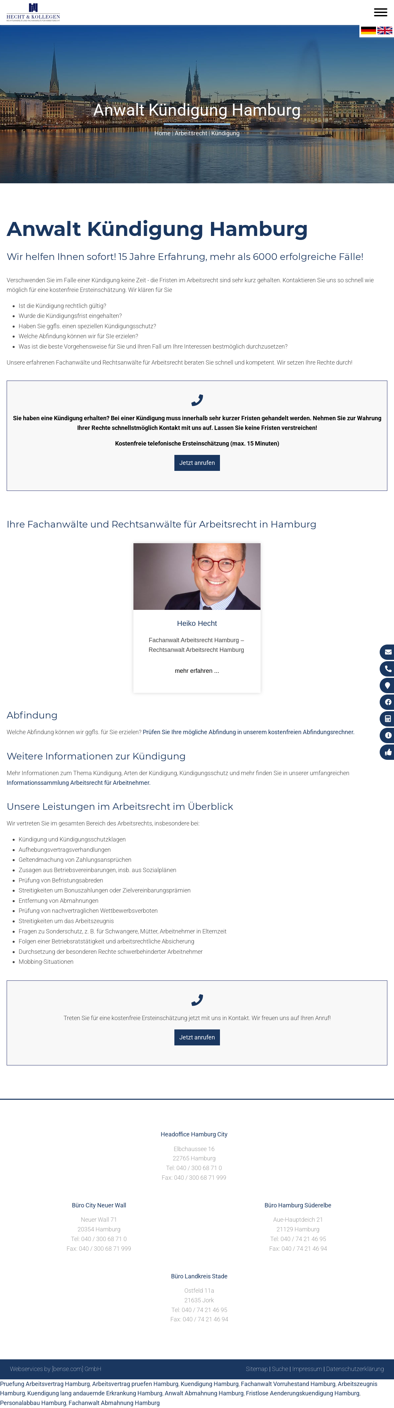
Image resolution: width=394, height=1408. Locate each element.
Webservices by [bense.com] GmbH (55, 1368)
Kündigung (225, 133)
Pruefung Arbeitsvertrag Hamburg (45, 1383)
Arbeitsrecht (191, 133)
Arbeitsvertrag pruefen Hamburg (135, 1383)
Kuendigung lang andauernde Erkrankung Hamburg (94, 1393)
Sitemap (257, 1368)
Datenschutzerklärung (355, 1368)
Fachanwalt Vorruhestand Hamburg (288, 1383)
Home (162, 133)
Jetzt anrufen (197, 462)
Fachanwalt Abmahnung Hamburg (114, 1402)
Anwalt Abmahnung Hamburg (204, 1393)
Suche (280, 1368)
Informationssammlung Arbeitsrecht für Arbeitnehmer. (79, 782)
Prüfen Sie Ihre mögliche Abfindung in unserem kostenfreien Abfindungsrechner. (249, 731)
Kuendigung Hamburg (210, 1383)
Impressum (307, 1368)
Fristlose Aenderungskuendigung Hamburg (302, 1393)
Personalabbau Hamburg (33, 1402)
